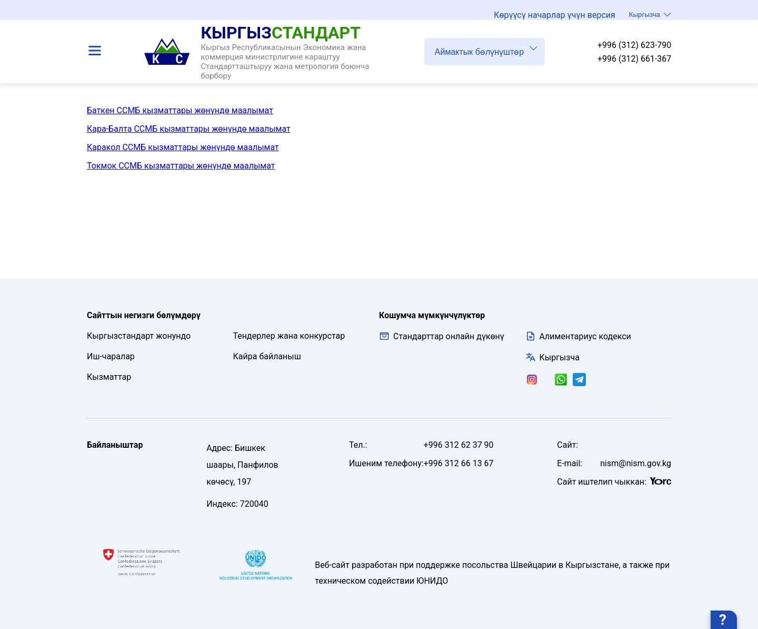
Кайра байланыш (267, 356)
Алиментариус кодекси (585, 336)
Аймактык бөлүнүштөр (486, 55)
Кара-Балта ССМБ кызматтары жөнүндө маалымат (189, 129)
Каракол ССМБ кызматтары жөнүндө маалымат (183, 147)
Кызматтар (109, 377)
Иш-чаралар (111, 356)
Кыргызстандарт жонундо (139, 336)
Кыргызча (650, 17)
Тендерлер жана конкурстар (289, 336)
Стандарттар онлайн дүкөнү (441, 336)
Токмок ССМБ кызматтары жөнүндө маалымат (181, 166)
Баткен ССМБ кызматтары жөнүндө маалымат (180, 110)
